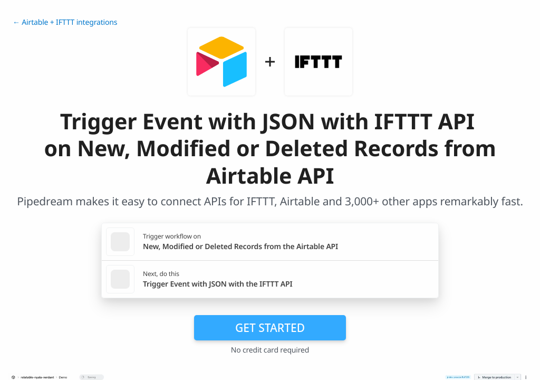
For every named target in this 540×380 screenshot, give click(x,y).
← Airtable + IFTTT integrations (65, 22)
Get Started (270, 327)
